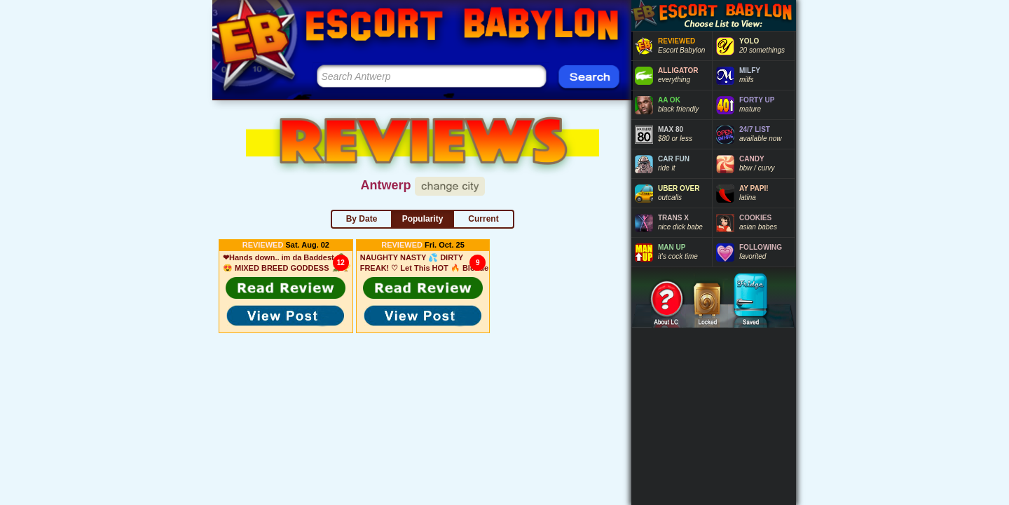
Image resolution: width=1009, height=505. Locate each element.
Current (483, 219)
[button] (285, 287)
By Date (362, 219)
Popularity (423, 219)
